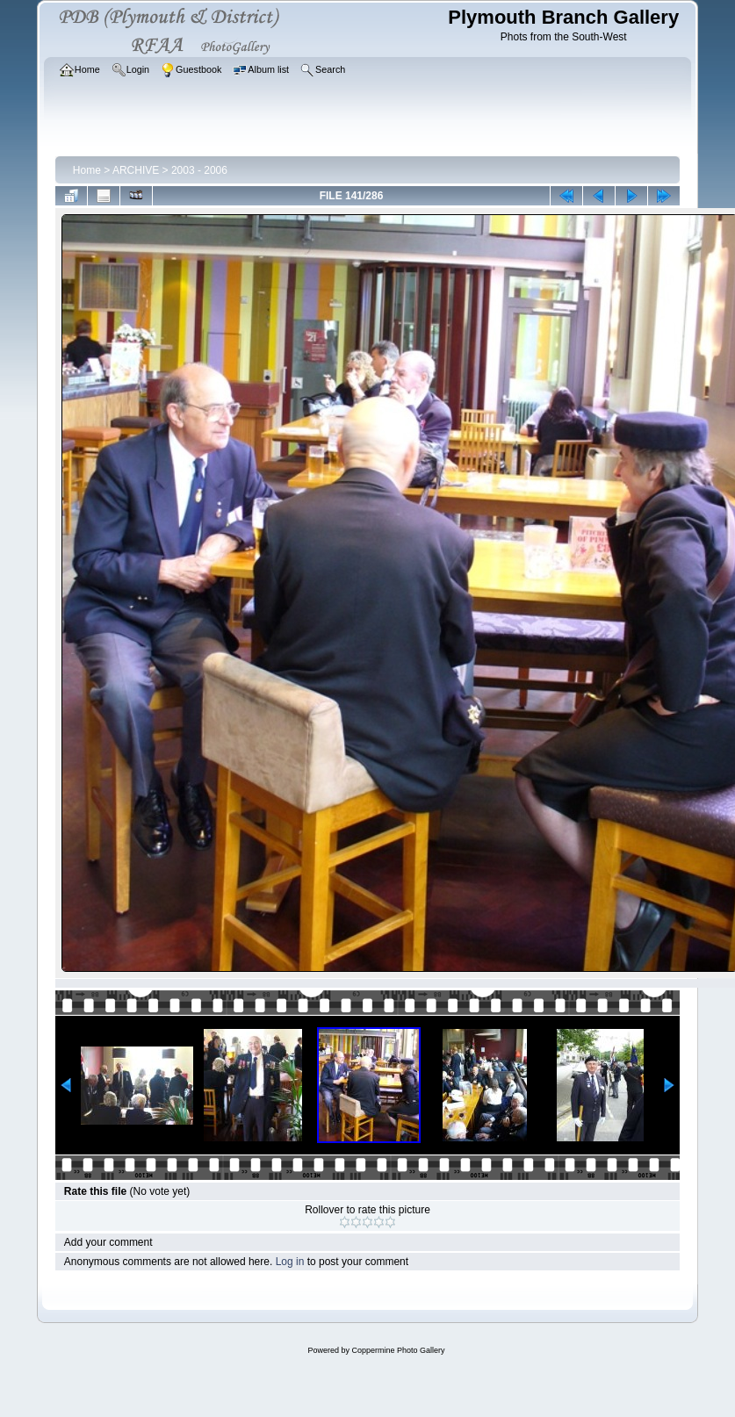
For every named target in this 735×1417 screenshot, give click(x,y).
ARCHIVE (135, 170)
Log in (290, 1261)
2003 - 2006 (199, 170)
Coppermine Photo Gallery (397, 1350)
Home (87, 170)
